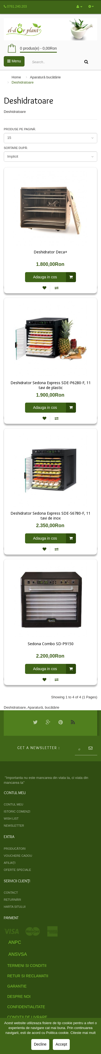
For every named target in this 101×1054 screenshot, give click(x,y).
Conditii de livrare (27, 1017)
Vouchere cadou (18, 855)
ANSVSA (17, 954)
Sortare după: (16, 147)
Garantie (17, 986)
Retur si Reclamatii (27, 976)
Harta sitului (15, 906)
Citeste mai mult (83, 1033)
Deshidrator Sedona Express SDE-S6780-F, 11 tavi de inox (50, 516)
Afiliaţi (9, 862)
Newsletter (14, 825)
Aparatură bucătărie (45, 77)
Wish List (11, 818)
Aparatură (35, 707)
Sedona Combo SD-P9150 (51, 643)
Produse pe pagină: (20, 129)
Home (16, 77)
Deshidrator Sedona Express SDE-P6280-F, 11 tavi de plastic (51, 385)
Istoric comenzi (17, 811)
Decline (40, 1044)
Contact (11, 892)
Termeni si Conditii (26, 965)
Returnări (12, 899)
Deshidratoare (23, 82)
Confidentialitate (26, 1007)
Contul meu (13, 804)
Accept (61, 1044)
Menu (14, 61)
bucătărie (52, 707)
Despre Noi (18, 996)
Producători (15, 848)
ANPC (14, 942)
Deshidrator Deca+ (50, 252)
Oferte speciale (17, 869)
